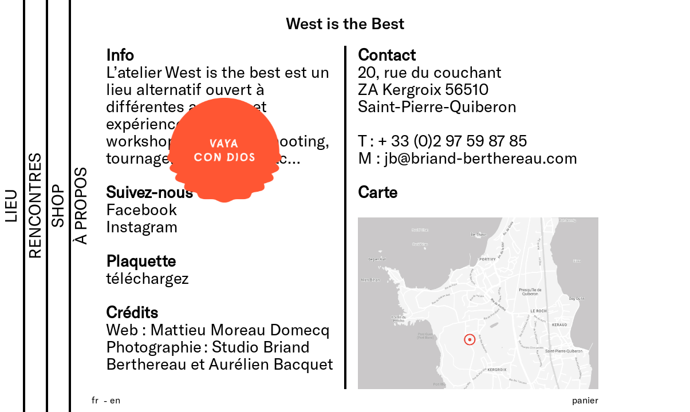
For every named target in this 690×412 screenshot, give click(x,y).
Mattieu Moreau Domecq (240, 329)
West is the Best (345, 23)
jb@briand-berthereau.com (480, 157)
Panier (585, 399)
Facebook (141, 209)
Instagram (142, 226)
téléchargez (147, 277)
